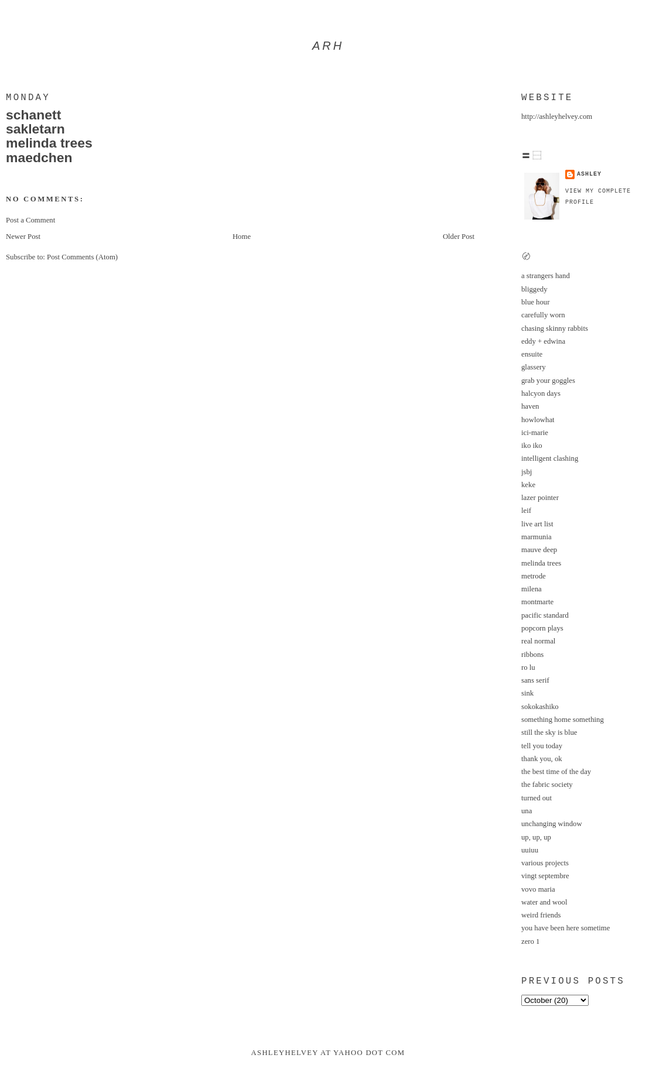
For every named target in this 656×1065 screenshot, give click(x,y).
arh (328, 45)
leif (526, 510)
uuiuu (529, 850)
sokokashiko (540, 707)
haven (530, 406)
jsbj (526, 472)
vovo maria (538, 889)
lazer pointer (540, 498)
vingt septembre (545, 876)
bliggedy (534, 289)
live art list (537, 524)
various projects (545, 863)
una (526, 811)
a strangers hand (545, 276)
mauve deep (539, 550)
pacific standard (545, 615)
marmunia (536, 537)
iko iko (531, 445)
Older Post (458, 236)
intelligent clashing (549, 458)
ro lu (528, 667)
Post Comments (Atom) (82, 257)
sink (527, 693)
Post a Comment (30, 220)
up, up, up (536, 837)
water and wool (544, 902)
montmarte (537, 602)
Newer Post (23, 236)
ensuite (531, 354)
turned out (536, 798)
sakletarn (35, 128)
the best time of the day (556, 772)
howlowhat (538, 420)
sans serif (535, 680)
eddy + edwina (543, 341)
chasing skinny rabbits (554, 328)
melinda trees (49, 142)
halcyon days (541, 393)
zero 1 (530, 941)
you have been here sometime (565, 928)
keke (528, 485)
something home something (562, 719)
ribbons (532, 654)
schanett (33, 114)
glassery (533, 367)
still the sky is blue (549, 732)
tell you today (541, 746)
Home (242, 236)
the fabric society (547, 784)
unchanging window (551, 824)
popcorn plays (542, 628)
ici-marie (534, 433)
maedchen (39, 157)
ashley (589, 174)
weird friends (541, 915)
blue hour (535, 302)
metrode (533, 576)
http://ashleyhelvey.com (556, 116)
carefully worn (543, 315)
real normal (538, 641)
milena (531, 589)
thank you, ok (541, 759)
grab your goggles (548, 380)
